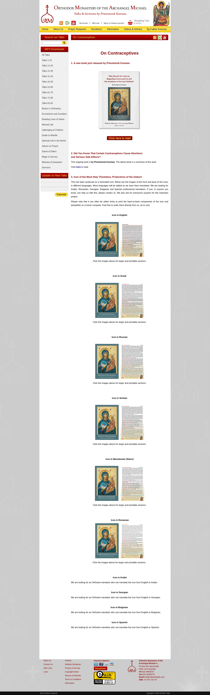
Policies (68, 660)
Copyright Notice (72, 672)
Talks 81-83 (47, 103)
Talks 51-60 (47, 87)
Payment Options (101, 661)
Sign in (106, 23)
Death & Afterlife (49, 135)
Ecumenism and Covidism (54, 114)
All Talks (46, 55)
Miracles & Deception (52, 162)
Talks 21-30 (47, 71)
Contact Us (48, 664)
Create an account (117, 23)
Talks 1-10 (47, 60)
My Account (83, 23)
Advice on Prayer (50, 146)
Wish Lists (95, 23)
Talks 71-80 (47, 98)
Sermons (46, 167)
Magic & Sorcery (50, 157)
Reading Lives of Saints (53, 119)
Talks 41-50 (47, 82)
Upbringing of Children (52, 130)
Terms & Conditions (73, 679)
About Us (47, 660)
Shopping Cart (141, 21)
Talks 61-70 (47, 92)
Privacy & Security (72, 668)
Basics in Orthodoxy (51, 108)
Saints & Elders (49, 151)
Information (69, 683)
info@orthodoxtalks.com (155, 677)
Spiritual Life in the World (54, 141)
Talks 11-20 (47, 65)
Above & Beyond (51, 693)
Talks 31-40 (47, 76)
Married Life (47, 124)
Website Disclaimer (73, 664)
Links (46, 672)
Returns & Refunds (73, 675)
